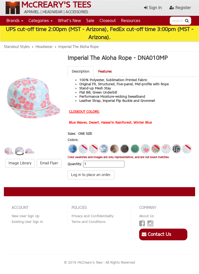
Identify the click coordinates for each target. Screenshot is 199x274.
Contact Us (156, 234)
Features (105, 71)
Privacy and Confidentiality (92, 216)
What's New (69, 20)
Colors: (73, 140)
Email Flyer (49, 163)
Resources (130, 20)
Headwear (44, 46)
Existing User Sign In (27, 222)
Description (80, 71)
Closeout (108, 20)
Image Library (20, 163)
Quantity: (75, 164)
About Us (146, 216)
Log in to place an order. (91, 174)
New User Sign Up (25, 216)
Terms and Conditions (88, 222)
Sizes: (72, 133)
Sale (90, 20)
